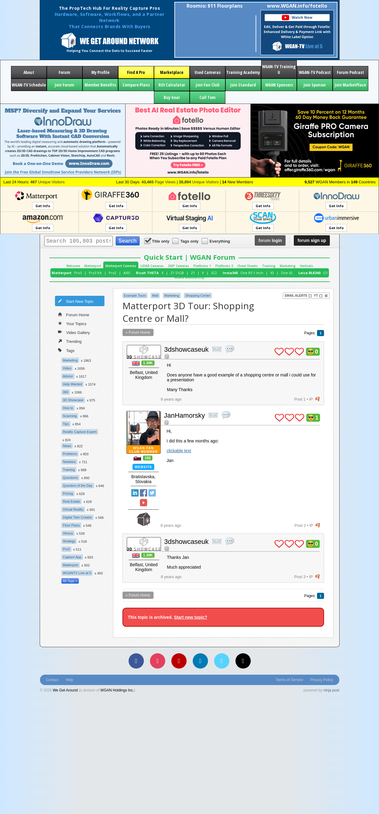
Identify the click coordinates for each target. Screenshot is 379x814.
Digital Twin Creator (77, 517)
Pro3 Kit (95, 272)
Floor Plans (71, 525)
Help (69, 680)
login (270, 240)
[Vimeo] (221, 661)
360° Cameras (178, 266)
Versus (68, 533)
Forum (64, 72)
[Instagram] (157, 661)
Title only (157, 241)
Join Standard (243, 85)
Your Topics (72, 323)
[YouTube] (179, 661)
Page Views (158, 182)
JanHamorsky (184, 415)
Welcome (73, 266)
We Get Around (65, 690)
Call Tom (207, 97)
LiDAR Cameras (152, 266)
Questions (70, 477)
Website (143, 467)
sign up (311, 240)
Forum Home (73, 314)
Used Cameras (207, 72)
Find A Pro (136, 72)
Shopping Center (198, 295)
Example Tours (135, 295)
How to (68, 408)
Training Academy (243, 72)
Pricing (68, 493)
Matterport (92, 266)
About (29, 72)
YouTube (143, 502)
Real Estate (71, 501)
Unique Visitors (47, 182)
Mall (155, 295)
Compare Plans (136, 85)
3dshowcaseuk (186, 349)
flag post (317, 399)
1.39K (148, 363)
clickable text (179, 450)
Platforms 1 (202, 266)
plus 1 (279, 352)
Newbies (69, 462)
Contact (52, 680)
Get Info (42, 206)
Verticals (306, 266)
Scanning (70, 416)
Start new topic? (190, 617)
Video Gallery (74, 332)
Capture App (72, 557)
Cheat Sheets (247, 266)
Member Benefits (100, 85)
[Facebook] (136, 661)
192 (147, 458)
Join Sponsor (315, 85)
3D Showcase (73, 400)
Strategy (69, 541)
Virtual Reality (73, 509)
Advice (68, 376)
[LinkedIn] (200, 661)
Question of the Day (78, 485)
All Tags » (70, 581)
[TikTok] (243, 661)
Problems (70, 454)
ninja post (331, 690)
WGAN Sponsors (279, 85)
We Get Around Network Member (144, 519)
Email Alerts (298, 296)
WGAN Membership (189, 277)
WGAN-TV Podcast (315, 72)
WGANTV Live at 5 (77, 573)
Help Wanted (72, 384)
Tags (66, 350)
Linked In (135, 493)
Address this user (166, 356)
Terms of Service (289, 680)
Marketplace (171, 72)
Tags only (186, 241)
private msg (216, 349)
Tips (66, 424)
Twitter (152, 493)
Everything (216, 241)
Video (67, 368)
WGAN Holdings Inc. (117, 690)
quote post (229, 349)
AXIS (126, 272)
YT (318, 296)
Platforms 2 (224, 266)
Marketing (288, 266)
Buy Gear (172, 97)
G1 (325, 272)
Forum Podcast (350, 72)
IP (311, 399)
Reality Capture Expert (80, 432)
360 (65, 392)
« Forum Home (138, 332)
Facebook (143, 493)
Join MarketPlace (350, 85)
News (67, 446)
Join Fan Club (207, 85)
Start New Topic (76, 301)
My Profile (100, 72)
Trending (70, 341)
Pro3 (78, 272)
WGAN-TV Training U (279, 69)
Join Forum (64, 85)
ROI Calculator (172, 85)
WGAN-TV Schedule (29, 85)
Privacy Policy (321, 680)
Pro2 (112, 272)
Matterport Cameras (120, 266)
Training (268, 266)
